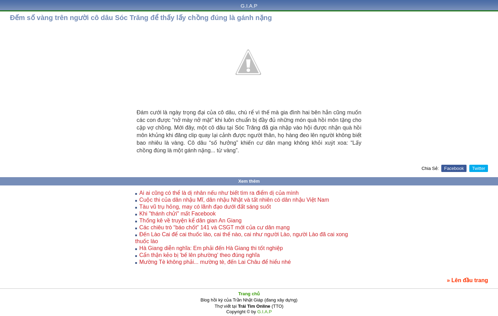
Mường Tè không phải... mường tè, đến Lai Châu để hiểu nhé (215, 262)
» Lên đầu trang (467, 280)
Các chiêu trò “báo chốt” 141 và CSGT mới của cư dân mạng (214, 227)
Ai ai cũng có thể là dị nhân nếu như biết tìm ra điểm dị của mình (219, 193)
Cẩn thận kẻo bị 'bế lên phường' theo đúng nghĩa (199, 255)
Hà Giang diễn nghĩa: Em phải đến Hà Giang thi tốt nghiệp (211, 248)
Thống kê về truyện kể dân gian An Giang (190, 220)
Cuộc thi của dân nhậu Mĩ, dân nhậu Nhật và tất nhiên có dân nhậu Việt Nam (234, 200)
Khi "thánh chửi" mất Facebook (177, 214)
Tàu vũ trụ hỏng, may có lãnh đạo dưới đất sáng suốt (205, 207)
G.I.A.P (249, 6)
